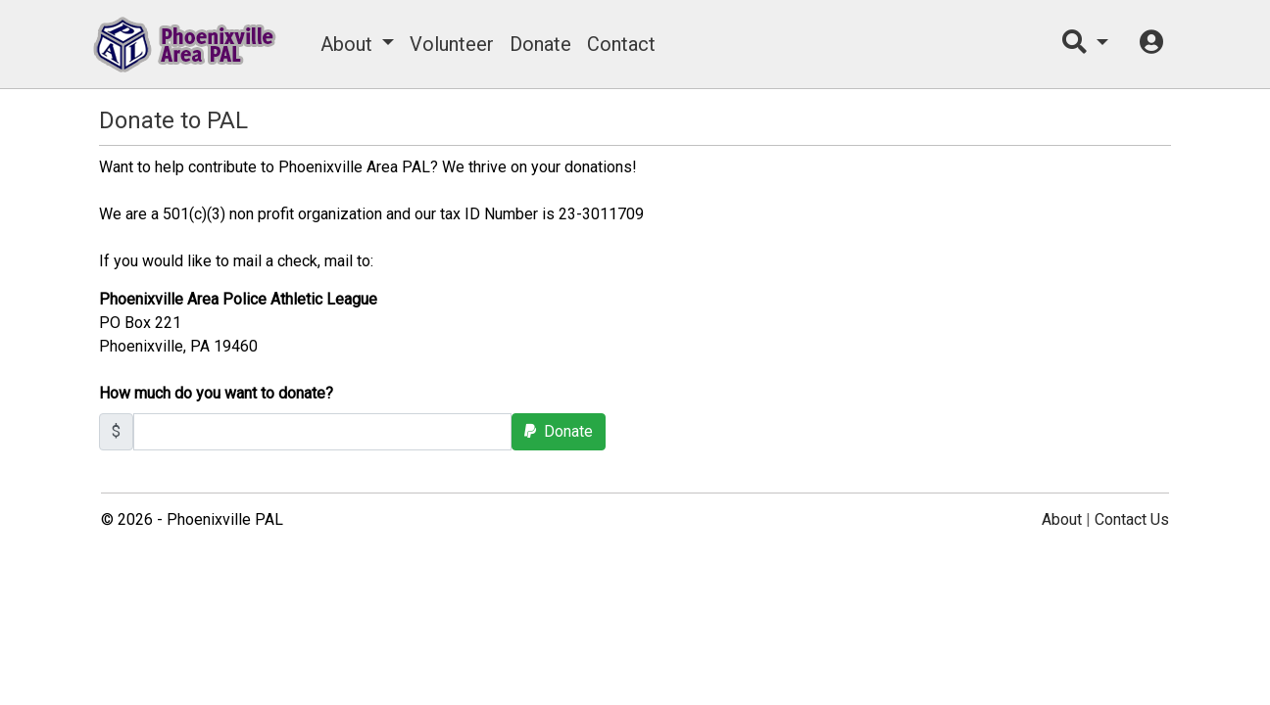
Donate (540, 44)
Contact (621, 44)
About (346, 44)
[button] (1085, 44)
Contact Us (1132, 519)
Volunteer (452, 44)
